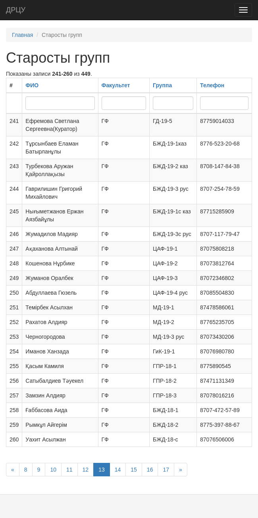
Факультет (116, 85)
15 (134, 469)
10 (53, 469)
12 (86, 469)
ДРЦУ (15, 10)
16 (150, 469)
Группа (162, 85)
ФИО (32, 85)
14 (118, 469)
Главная (22, 35)
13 (101, 469)
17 (166, 469)
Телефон (212, 85)
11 (69, 469)
